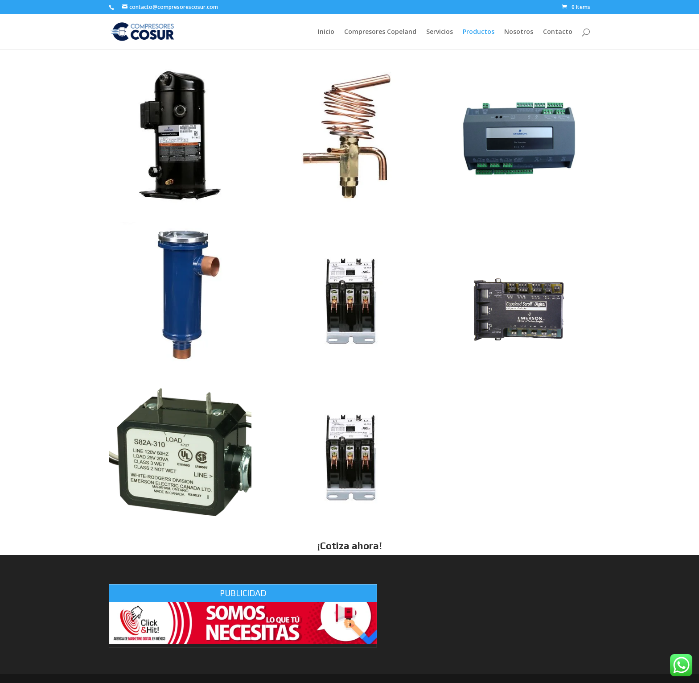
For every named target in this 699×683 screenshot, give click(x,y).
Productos (478, 32)
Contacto (557, 32)
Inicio (326, 32)
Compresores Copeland (380, 32)
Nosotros (518, 32)
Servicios (439, 32)
